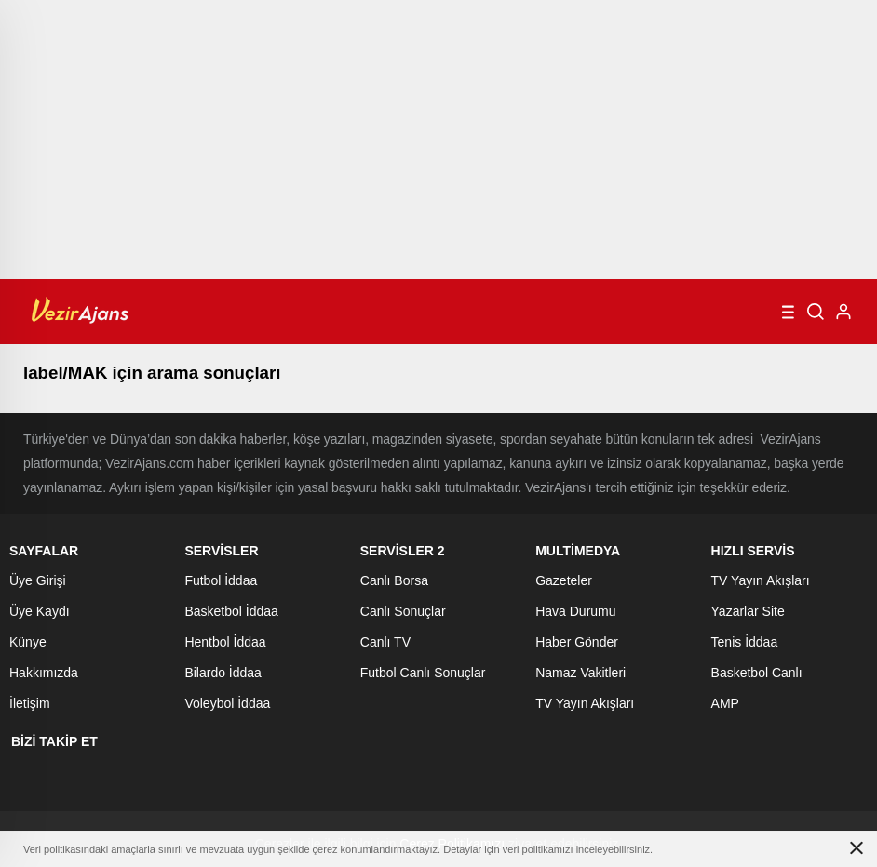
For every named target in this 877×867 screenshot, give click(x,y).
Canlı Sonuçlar (403, 611)
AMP (725, 703)
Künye (28, 641)
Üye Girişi (37, 580)
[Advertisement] (438, 139)
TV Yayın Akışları (584, 703)
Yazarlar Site (748, 611)
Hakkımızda (43, 672)
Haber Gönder (576, 641)
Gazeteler (563, 580)
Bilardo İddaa (223, 672)
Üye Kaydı (39, 611)
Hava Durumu (575, 611)
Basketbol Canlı (757, 672)
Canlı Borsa (394, 580)
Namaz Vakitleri (580, 672)
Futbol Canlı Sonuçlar (423, 672)
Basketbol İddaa (230, 611)
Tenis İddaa (744, 641)
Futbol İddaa (220, 580)
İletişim (29, 703)
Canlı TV (385, 641)
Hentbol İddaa (224, 641)
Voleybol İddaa (227, 703)
